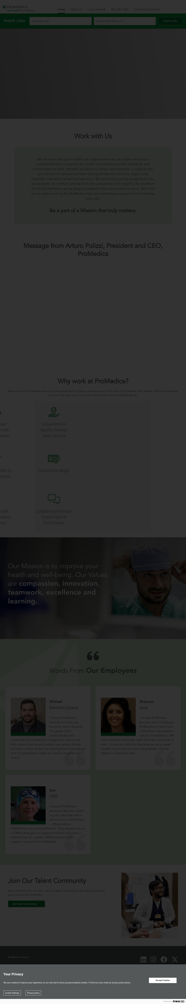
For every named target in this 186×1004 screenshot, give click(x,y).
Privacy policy (33, 993)
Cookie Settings (12, 993)
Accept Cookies (162, 980)
